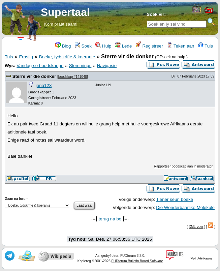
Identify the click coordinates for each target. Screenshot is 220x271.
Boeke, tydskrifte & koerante (67, 56)
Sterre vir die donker (34, 76)
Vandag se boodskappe (40, 65)
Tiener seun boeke (174, 199)
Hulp (103, 46)
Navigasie (107, 65)
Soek (83, 46)
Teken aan (180, 46)
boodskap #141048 (72, 77)
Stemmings (80, 65)
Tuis (205, 46)
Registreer (149, 46)
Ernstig (26, 56)
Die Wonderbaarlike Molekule (185, 207)
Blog (63, 46)
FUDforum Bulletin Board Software (137, 261)
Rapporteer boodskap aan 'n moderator (183, 166)
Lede (123, 46)
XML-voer (196, 227)
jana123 (44, 85)
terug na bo (110, 218)
